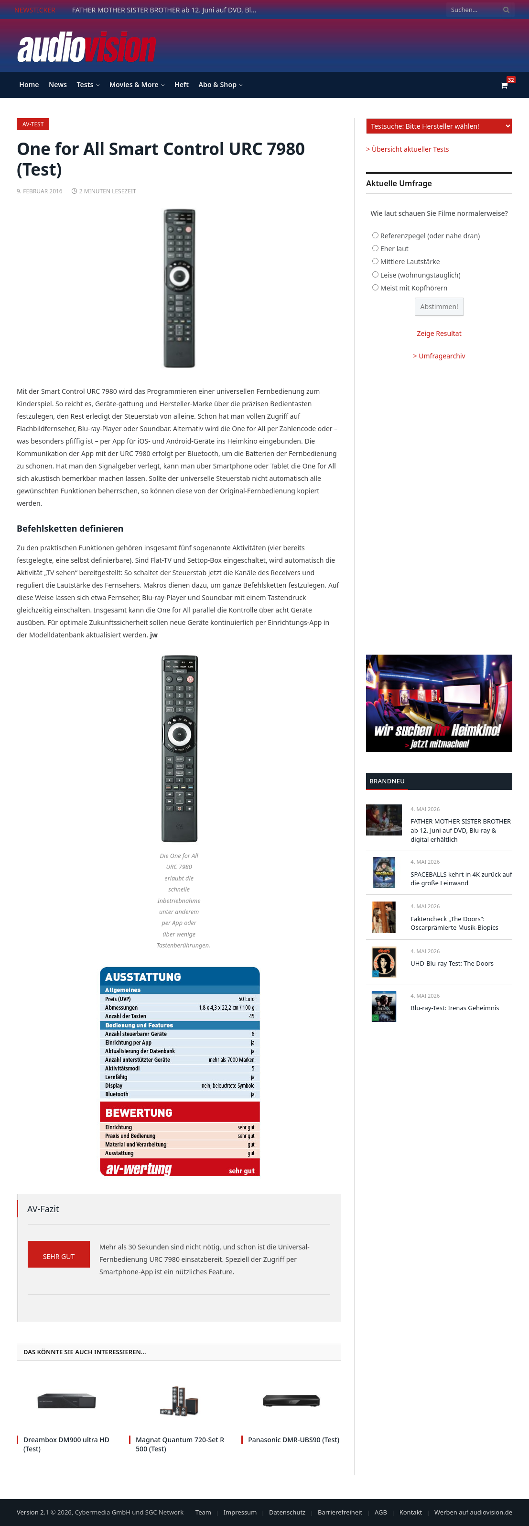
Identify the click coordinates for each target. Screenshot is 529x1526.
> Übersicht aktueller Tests (407, 149)
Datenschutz (287, 1512)
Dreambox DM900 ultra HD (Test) (66, 1444)
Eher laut (394, 248)
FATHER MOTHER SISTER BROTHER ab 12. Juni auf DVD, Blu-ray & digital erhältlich (167, 10)
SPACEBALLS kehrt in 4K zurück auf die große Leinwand (461, 879)
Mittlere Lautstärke (410, 261)
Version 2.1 (33, 1512)
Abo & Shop (217, 84)
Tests (84, 84)
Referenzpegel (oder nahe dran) (430, 235)
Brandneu (387, 781)
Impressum (240, 1512)
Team (203, 1512)
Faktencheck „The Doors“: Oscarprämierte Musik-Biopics (454, 923)
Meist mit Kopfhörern (414, 287)
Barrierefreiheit (340, 1512)
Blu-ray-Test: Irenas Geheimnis (454, 1007)
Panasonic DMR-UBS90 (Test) (293, 1439)
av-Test (32, 124)
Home (29, 84)
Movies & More (134, 84)
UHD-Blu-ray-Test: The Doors (452, 963)
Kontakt (410, 1512)
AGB (381, 1512)
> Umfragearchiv (439, 355)
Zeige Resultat (439, 333)
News (58, 84)
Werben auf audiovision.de (473, 1512)
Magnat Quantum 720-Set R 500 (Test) (180, 1444)
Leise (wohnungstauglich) (420, 274)
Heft (181, 84)
